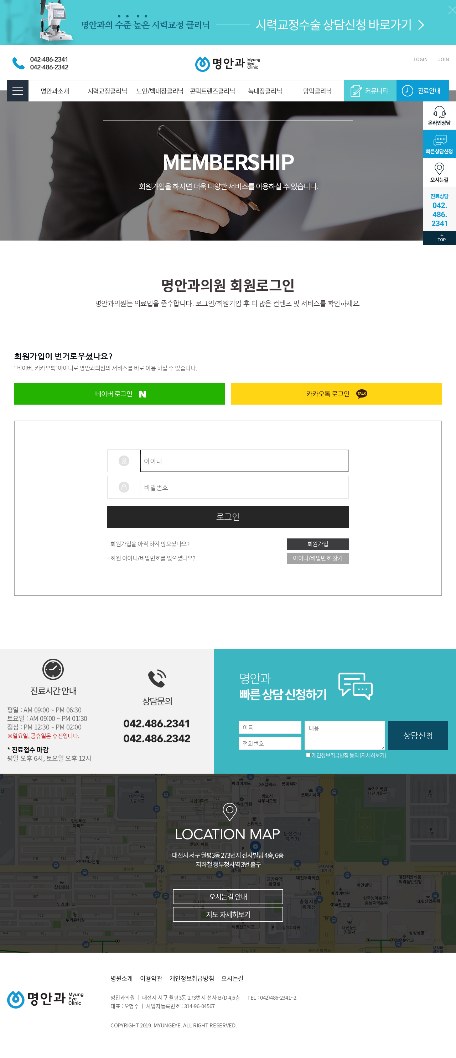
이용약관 (151, 978)
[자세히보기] (372, 755)
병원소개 (121, 978)
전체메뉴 (17, 90)
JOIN (443, 59)
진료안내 (429, 90)
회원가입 (317, 544)
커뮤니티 (376, 90)
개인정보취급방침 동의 (335, 755)
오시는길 (232, 978)
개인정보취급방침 (192, 978)
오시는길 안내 (228, 896)
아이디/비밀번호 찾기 (318, 558)
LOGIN (421, 59)
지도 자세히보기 (228, 914)
